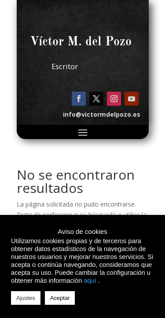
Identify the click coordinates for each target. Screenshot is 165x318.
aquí (90, 280)
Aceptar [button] (60, 298)
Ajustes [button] (25, 298)
